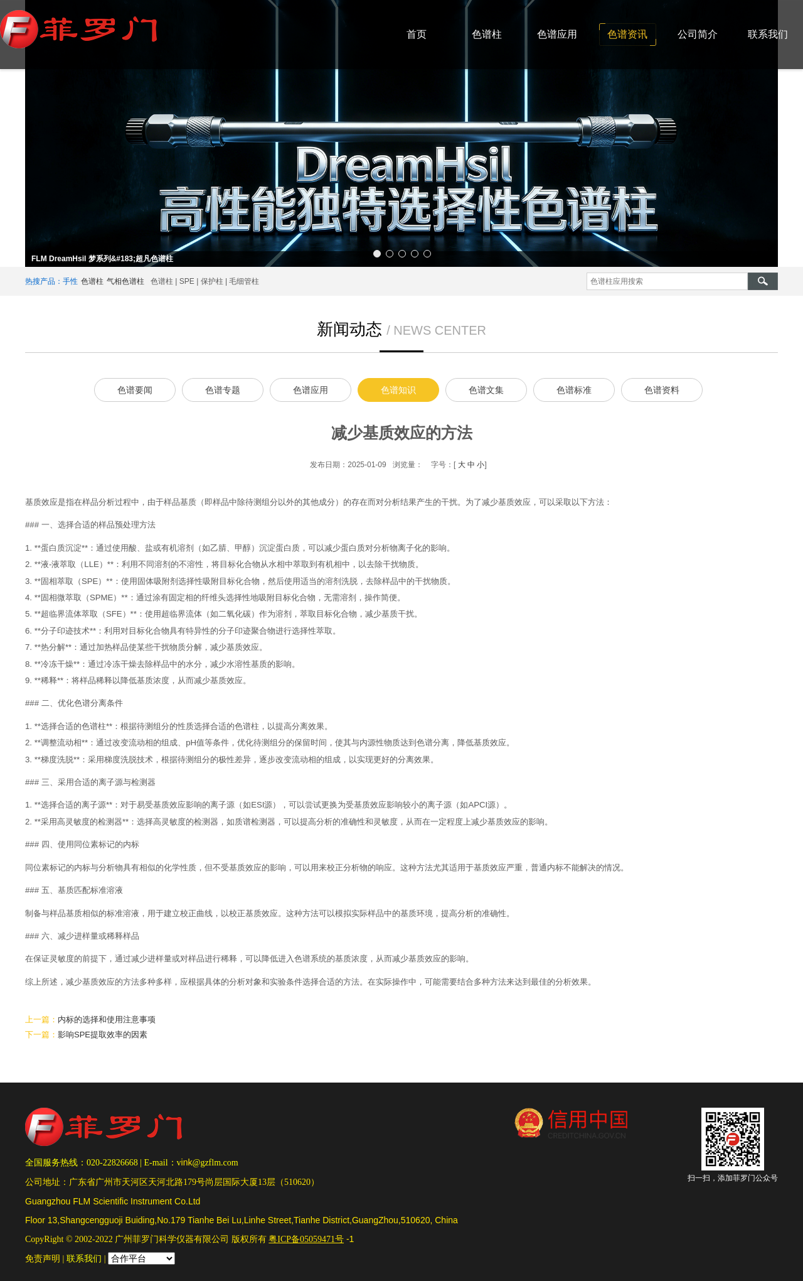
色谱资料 (661, 390)
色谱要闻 (134, 390)
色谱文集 (486, 390)
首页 (417, 34)
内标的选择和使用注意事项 (107, 1019)
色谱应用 (557, 34)
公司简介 (698, 34)
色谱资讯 (627, 34)
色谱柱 (487, 34)
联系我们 (768, 34)
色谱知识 (398, 390)
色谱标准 (574, 390)
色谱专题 (222, 390)
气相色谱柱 (125, 281)
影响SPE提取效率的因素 (102, 1034)
